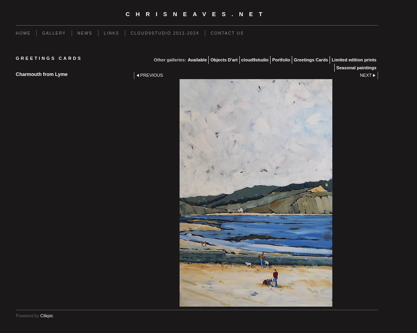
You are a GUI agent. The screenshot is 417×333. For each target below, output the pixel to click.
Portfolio (281, 59)
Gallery (54, 33)
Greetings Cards (311, 59)
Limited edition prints (354, 59)
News (85, 33)
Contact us (227, 33)
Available (197, 59)
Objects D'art (223, 59)
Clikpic (46, 315)
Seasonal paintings (356, 67)
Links (111, 33)
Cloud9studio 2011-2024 (165, 33)
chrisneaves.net (197, 14)
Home (23, 33)
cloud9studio (255, 59)
